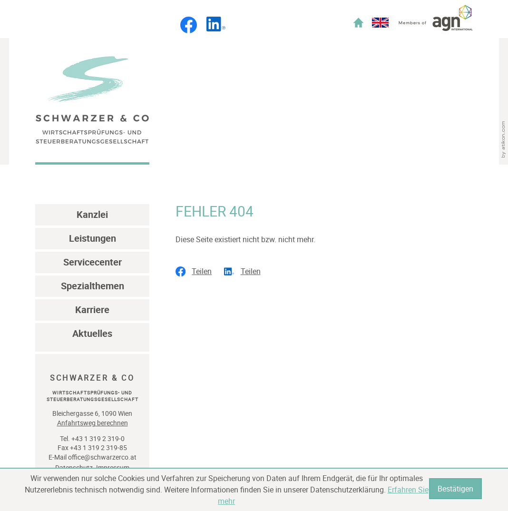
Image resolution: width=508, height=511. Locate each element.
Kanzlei (92, 214)
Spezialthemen (92, 285)
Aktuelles (92, 333)
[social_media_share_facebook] (197, 271)
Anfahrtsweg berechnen (92, 422)
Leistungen (92, 238)
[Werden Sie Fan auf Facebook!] (188, 30)
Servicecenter (92, 262)
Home (358, 23)
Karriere (92, 309)
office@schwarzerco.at (102, 457)
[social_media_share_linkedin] (245, 271)
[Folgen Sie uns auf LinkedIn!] (215, 28)
